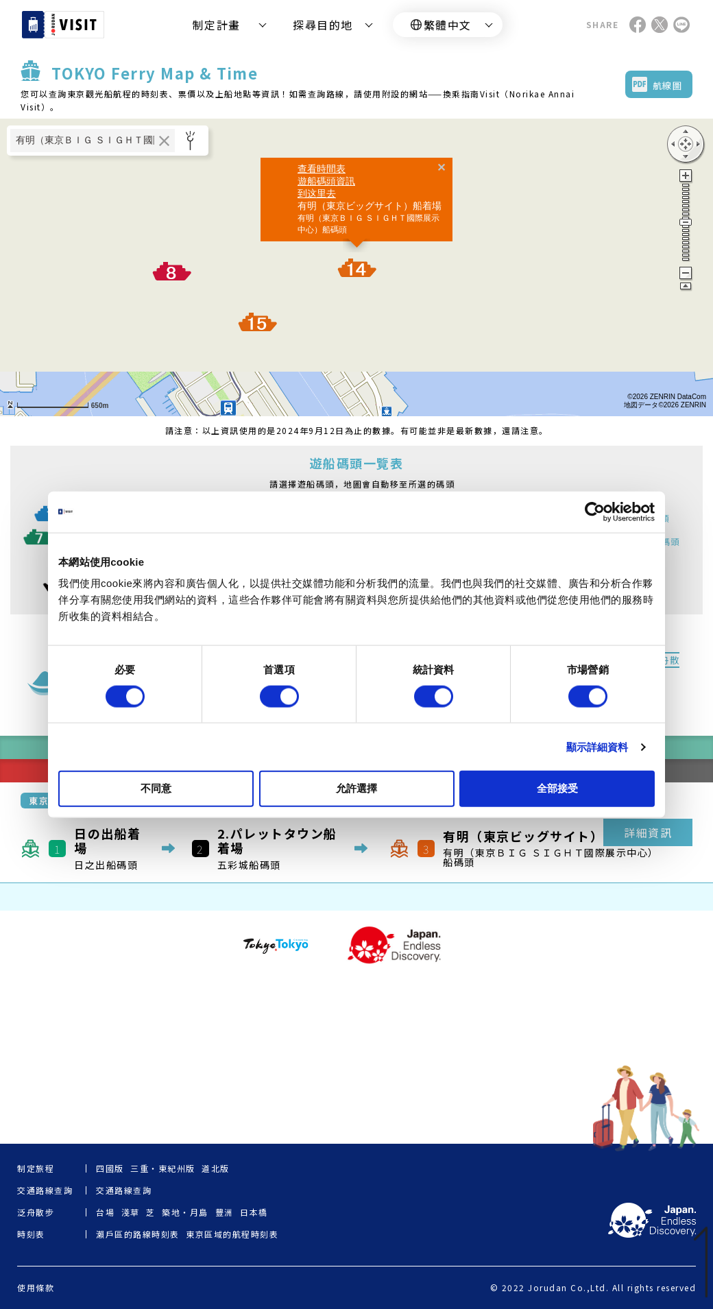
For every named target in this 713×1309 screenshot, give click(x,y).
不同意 (156, 788)
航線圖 (668, 85)
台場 (105, 1212)
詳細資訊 (648, 832)
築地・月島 (185, 1212)
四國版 (110, 1168)
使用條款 (35, 1288)
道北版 (216, 1168)
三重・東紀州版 (162, 1168)
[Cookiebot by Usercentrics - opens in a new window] (595, 511)
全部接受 (557, 788)
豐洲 (224, 1212)
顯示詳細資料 (597, 746)
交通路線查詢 (124, 1190)
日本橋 (254, 1212)
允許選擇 (356, 788)
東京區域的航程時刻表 (232, 1234)
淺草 (130, 1212)
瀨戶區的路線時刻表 (138, 1234)
